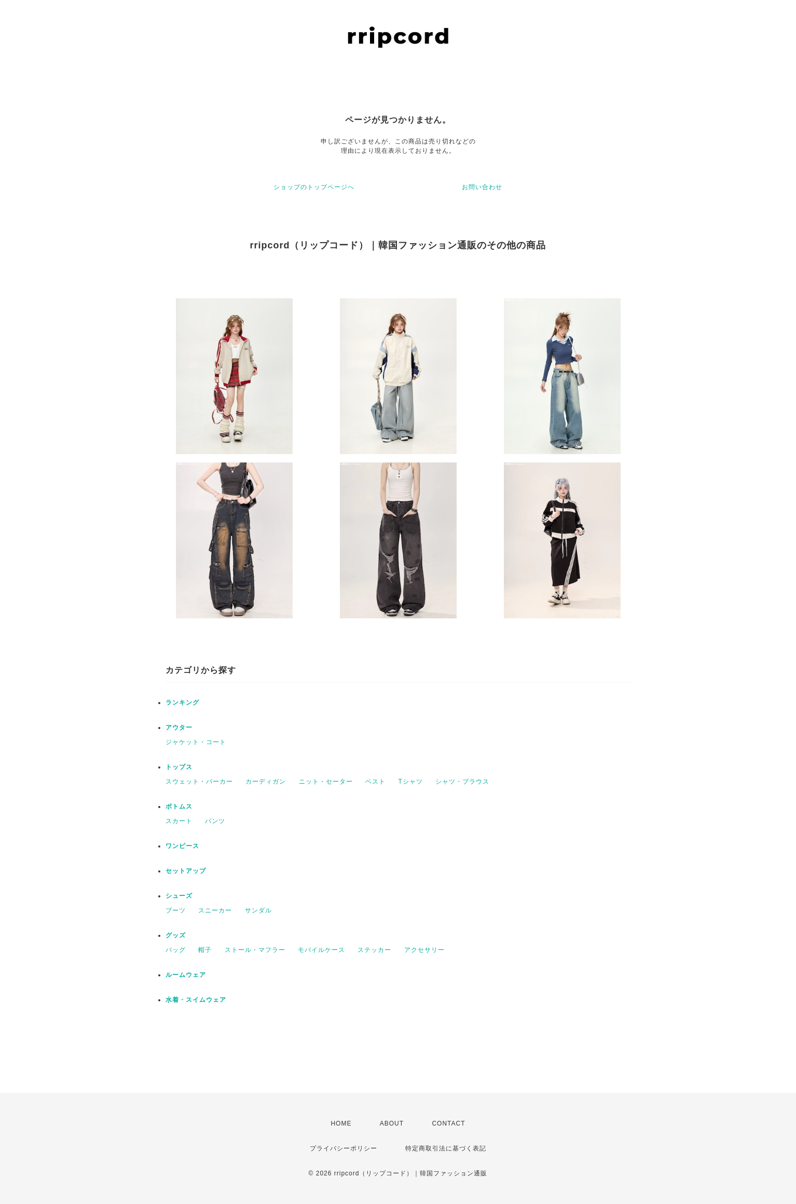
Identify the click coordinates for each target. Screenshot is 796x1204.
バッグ (176, 950)
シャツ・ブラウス (462, 781)
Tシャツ (410, 781)
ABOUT (392, 1123)
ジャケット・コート (196, 742)
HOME (341, 1123)
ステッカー (374, 950)
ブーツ (176, 910)
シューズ (179, 895)
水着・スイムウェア (196, 999)
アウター (179, 727)
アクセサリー (424, 950)
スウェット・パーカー (199, 781)
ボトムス (179, 806)
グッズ (176, 935)
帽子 (205, 950)
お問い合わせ (482, 187)
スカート (179, 821)
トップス (179, 767)
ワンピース (182, 846)
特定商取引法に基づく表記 (445, 1148)
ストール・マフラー (255, 950)
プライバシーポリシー (343, 1148)
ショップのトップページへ (313, 187)
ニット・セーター (326, 781)
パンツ (215, 821)
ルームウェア (186, 974)
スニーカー (215, 910)
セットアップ (186, 871)
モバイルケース (321, 950)
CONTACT (448, 1123)
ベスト (375, 781)
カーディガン (265, 781)
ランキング (182, 702)
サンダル (258, 910)
